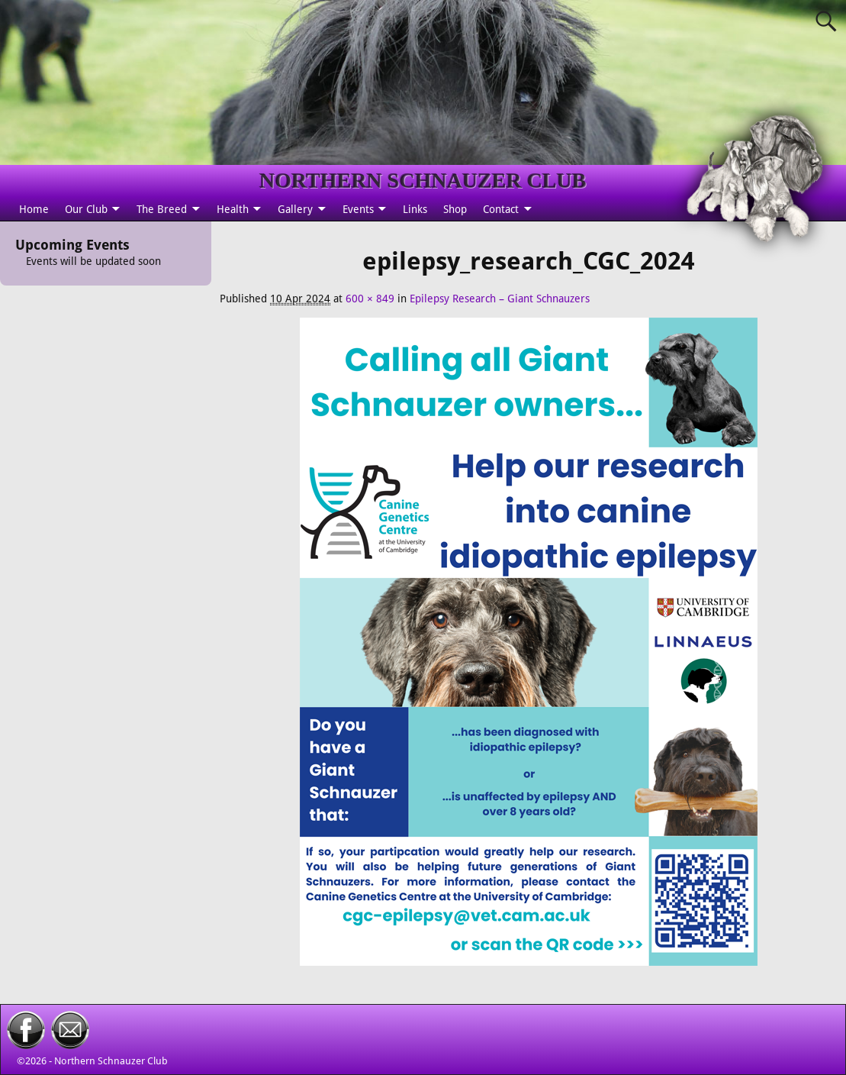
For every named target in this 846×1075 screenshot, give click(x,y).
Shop (455, 209)
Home (34, 209)
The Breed (162, 209)
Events (358, 209)
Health (233, 209)
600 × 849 (370, 298)
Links (415, 209)
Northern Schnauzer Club (111, 1061)
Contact (501, 209)
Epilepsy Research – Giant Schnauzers (500, 298)
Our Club (86, 209)
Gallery (295, 209)
